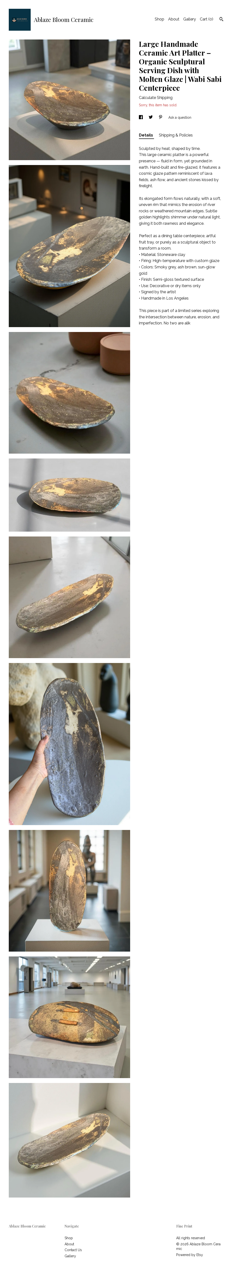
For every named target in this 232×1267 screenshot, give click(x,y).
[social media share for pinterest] (161, 117)
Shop (159, 19)
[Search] (221, 19)
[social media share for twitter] (151, 117)
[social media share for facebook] (141, 117)
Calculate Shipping (156, 97)
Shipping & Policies (176, 135)
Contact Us (73, 1250)
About (173, 19)
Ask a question (179, 117)
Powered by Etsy (189, 1255)
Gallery (189, 19)
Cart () (206, 19)
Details (146, 135)
